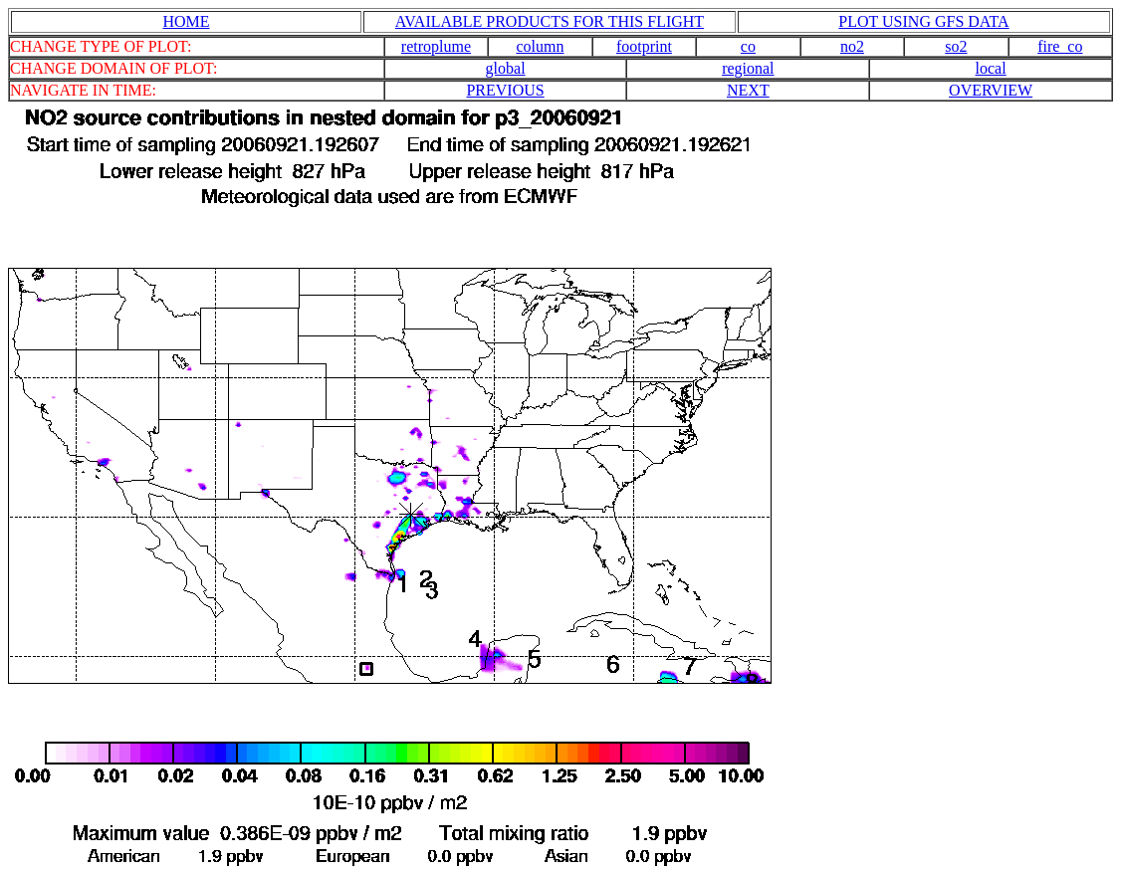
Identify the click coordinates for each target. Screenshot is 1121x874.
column (539, 46)
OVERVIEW (990, 90)
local (991, 68)
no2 (852, 46)
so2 (956, 46)
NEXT (748, 90)
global (506, 68)
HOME (185, 21)
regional (748, 68)
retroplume (436, 46)
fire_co (1059, 46)
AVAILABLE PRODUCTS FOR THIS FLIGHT (549, 21)
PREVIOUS (505, 90)
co (748, 46)
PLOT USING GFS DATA (923, 21)
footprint (644, 46)
